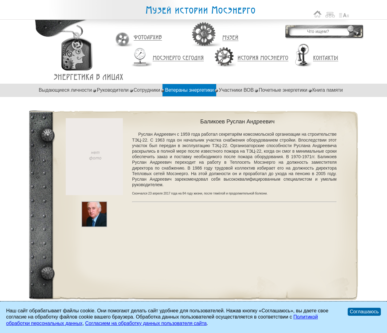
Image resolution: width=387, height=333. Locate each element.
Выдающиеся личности (65, 90)
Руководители (113, 90)
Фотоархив (147, 37)
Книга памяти (327, 90)
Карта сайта (330, 14)
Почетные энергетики (283, 90)
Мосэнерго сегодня (178, 58)
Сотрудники (147, 90)
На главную (317, 14)
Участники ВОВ (236, 90)
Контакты (325, 58)
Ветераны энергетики (189, 90)
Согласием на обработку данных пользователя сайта (146, 323)
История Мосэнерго (263, 58)
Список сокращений (344, 14)
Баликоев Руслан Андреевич (88, 77)
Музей (231, 37)
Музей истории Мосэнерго (200, 10)
